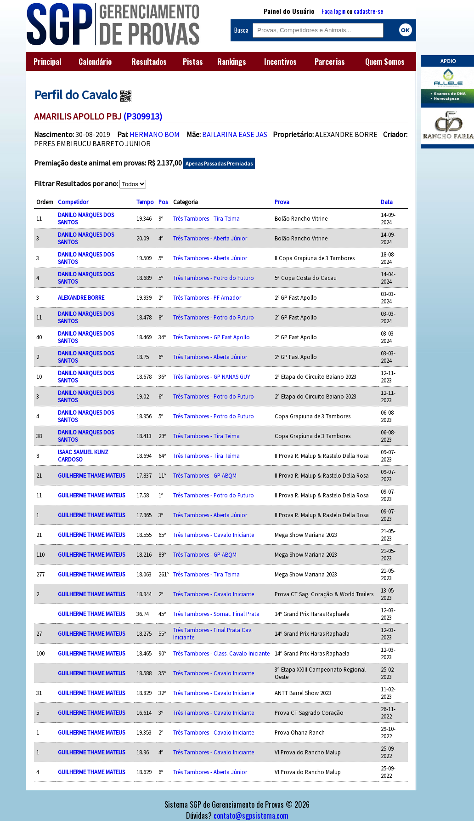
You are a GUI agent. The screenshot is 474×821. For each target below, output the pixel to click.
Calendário (95, 61)
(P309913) (142, 116)
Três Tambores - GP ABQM (205, 475)
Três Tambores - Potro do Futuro (213, 277)
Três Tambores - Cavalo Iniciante (213, 534)
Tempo (145, 201)
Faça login (333, 11)
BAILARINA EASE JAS (234, 134)
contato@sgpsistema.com (251, 815)
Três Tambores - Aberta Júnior (210, 238)
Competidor (73, 201)
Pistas (193, 61)
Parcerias (330, 61)
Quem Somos (385, 61)
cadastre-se (368, 11)
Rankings (231, 61)
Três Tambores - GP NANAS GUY (211, 376)
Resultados (149, 61)
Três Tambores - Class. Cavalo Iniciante (221, 653)
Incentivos (280, 61)
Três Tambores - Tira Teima (206, 218)
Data (387, 201)
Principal (47, 61)
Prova (282, 201)
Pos (163, 201)
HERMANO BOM (155, 134)
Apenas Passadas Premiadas (219, 163)
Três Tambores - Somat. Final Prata (216, 613)
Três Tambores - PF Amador (207, 297)
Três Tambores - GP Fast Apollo (211, 337)
